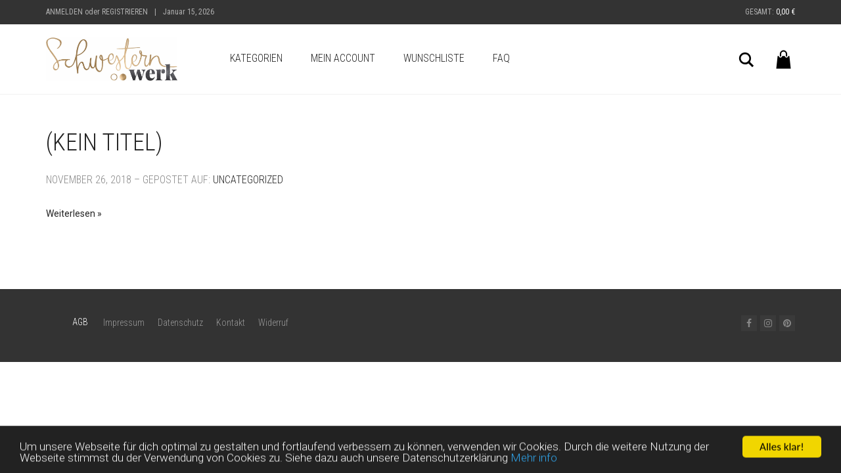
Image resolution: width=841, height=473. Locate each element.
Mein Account (343, 58)
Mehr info (534, 460)
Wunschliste (434, 58)
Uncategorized (248, 179)
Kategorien (256, 58)
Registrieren (125, 11)
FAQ (501, 58)
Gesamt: (770, 11)
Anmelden (64, 11)
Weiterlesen (70, 213)
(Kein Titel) (104, 142)
